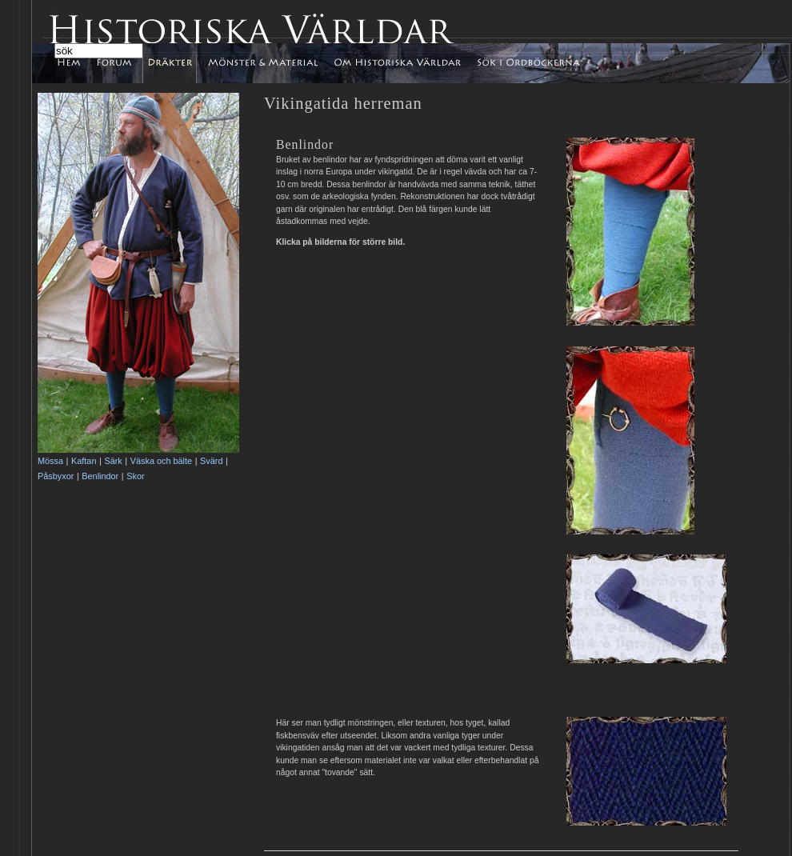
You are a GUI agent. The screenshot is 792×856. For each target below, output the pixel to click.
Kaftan (83, 461)
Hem (79, 63)
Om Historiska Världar (397, 63)
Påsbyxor (56, 476)
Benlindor (100, 476)
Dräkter (169, 63)
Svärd (211, 461)
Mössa (50, 461)
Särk (113, 461)
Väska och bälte (161, 461)
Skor (135, 476)
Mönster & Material (262, 63)
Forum (116, 59)
